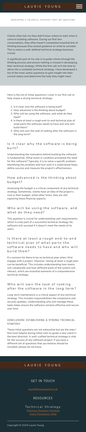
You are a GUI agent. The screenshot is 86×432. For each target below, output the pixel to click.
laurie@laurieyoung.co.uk (43, 389)
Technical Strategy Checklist (43, 410)
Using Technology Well (43, 414)
